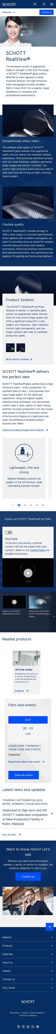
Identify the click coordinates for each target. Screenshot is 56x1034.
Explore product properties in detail (25, 430)
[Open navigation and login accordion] (43, 4)
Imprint (25, 1013)
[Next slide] (43, 505)
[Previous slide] (13, 505)
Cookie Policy (38, 550)
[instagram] (23, 1026)
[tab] (19, 505)
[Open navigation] (52, 4)
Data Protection (37, 1013)
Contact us (47, 12)
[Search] (35, 4)
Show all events (24, 775)
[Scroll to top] (50, 927)
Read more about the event (26, 761)
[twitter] (33, 1026)
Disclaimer (14, 1013)
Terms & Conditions (28, 1015)
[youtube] (37, 1026)
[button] (28, 937)
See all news (11, 834)
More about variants (19, 359)
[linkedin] (28, 1026)
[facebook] (18, 1026)
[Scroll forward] (51, 612)
